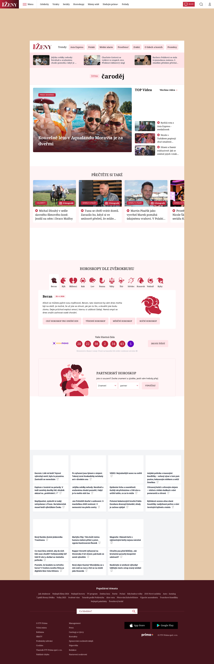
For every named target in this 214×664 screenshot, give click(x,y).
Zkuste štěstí (158, 343)
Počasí (122, 593)
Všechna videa (168, 89)
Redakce (72, 650)
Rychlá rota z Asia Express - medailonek (165, 126)
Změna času (105, 593)
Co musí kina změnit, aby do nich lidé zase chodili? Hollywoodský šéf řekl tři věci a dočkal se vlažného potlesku (51, 555)
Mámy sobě (93, 4)
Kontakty (73, 636)
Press (71, 627)
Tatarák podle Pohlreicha (93, 597)
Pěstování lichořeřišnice (127, 597)
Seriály (66, 4)
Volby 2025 (61, 597)
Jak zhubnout (44, 593)
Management (75, 623)
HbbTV (39, 636)
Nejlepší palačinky (99, 601)
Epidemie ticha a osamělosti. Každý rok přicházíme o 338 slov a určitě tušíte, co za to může (125, 490)
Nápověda (73, 645)
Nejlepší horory (78, 593)
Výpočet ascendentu (149, 597)
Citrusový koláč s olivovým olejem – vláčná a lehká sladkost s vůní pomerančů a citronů (162, 490)
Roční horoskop (148, 321)
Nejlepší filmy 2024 (60, 593)
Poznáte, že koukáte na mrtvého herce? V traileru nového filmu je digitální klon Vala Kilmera (49, 568)
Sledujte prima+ (110, 4)
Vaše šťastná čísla (105, 337)
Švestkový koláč (116, 601)
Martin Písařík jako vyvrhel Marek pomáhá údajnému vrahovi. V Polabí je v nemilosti (145, 216)
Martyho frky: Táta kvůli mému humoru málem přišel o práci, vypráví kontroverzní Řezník (86, 540)
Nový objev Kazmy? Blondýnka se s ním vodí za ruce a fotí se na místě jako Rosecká (88, 568)
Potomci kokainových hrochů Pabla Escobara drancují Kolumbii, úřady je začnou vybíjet (125, 504)
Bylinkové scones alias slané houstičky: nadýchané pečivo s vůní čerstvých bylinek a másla (163, 504)
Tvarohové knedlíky (169, 597)
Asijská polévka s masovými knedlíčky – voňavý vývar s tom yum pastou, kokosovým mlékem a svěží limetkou (163, 478)
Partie (114, 593)
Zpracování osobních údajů (81, 641)
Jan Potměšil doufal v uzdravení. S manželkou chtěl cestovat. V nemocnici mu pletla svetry (88, 504)
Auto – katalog (169, 593)
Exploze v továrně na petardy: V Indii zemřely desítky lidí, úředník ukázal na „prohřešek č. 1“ (49, 490)
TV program (92, 593)
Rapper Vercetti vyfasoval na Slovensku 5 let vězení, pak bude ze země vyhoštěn (88, 554)
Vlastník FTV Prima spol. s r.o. (49, 650)
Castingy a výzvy (76, 632)
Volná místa (41, 627)
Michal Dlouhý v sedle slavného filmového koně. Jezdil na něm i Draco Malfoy (54, 214)
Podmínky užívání (44, 641)
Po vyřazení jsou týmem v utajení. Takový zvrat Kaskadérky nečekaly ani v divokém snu (87, 476)
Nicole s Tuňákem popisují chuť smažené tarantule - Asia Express (166, 142)
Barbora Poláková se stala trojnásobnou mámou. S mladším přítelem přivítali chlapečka (165, 61)
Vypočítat (148, 384)
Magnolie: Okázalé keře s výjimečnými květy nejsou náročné (125, 540)
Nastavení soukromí (78, 654)
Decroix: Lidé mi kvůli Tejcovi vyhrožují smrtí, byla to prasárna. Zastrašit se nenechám (49, 476)
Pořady (125, 4)
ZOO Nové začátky (152, 593)
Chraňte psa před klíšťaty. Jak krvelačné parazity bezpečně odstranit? (123, 554)
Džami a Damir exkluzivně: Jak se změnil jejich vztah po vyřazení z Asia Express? (167, 154)
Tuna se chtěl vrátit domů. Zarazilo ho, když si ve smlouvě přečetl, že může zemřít (100, 216)
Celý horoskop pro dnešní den (62, 321)
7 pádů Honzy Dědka (45, 597)
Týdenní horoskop (95, 321)
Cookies (39, 645)
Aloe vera (110, 597)
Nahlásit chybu (42, 654)
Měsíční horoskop (122, 321)
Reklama (40, 632)
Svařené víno (74, 597)
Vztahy (55, 4)
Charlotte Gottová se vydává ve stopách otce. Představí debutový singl (113, 60)
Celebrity (44, 4)
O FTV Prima (41, 623)
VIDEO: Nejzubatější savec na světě (126, 474)
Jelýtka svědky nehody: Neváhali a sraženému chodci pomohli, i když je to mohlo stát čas (64, 61)
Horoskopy (78, 4)
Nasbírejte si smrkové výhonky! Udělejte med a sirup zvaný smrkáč (125, 568)
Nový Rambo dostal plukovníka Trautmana (49, 538)
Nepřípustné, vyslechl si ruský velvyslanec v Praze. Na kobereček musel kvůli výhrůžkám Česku (50, 504)
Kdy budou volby (134, 593)
